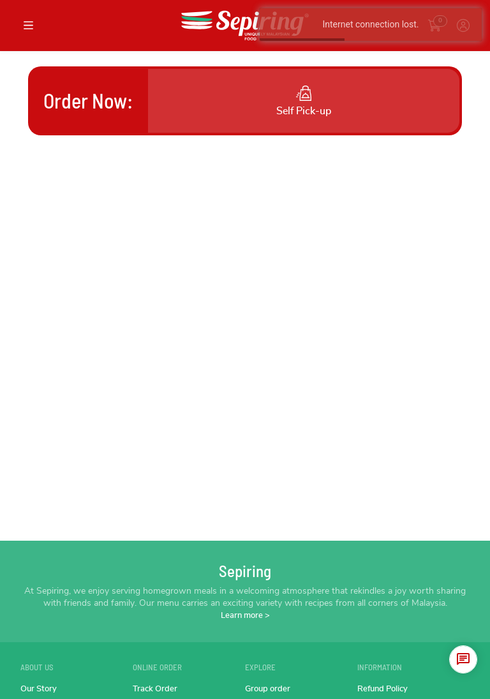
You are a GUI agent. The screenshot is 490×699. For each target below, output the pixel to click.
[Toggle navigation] (28, 25)
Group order (267, 689)
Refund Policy (382, 689)
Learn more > (245, 616)
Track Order (155, 689)
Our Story (38, 689)
